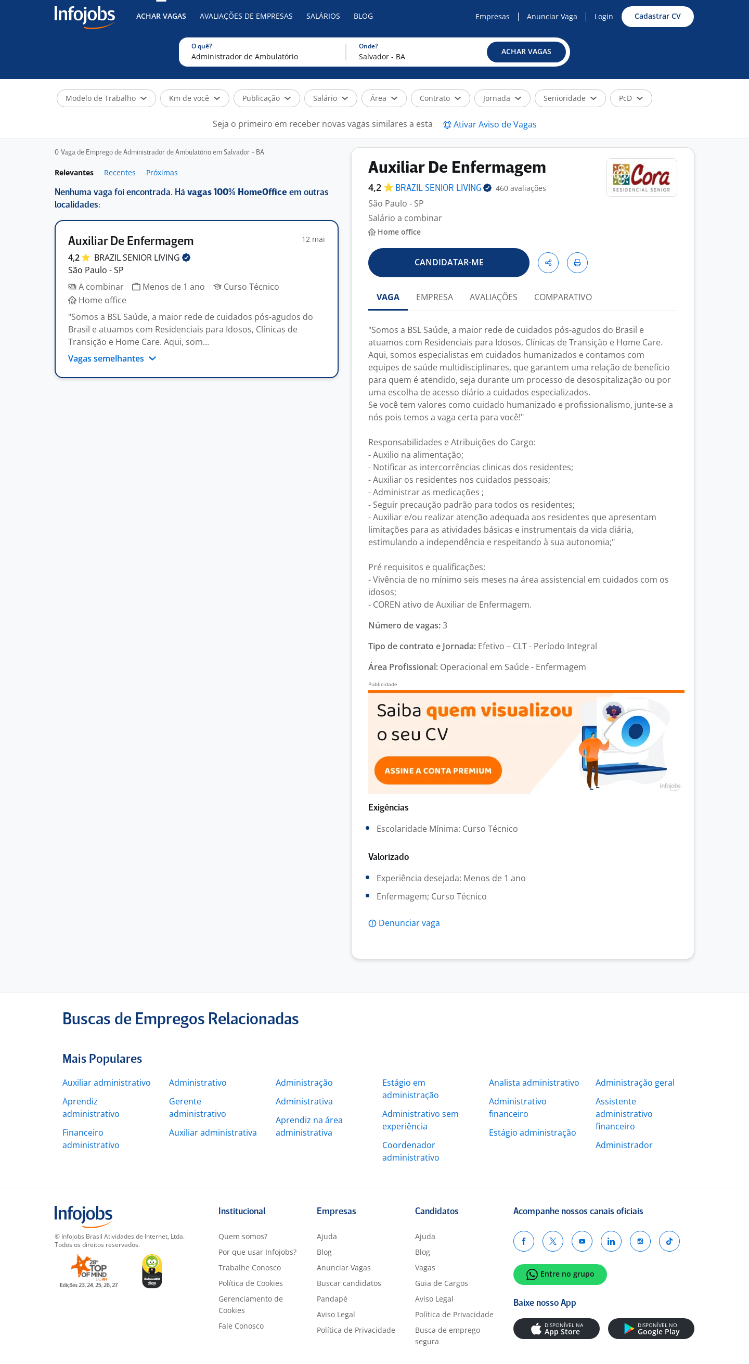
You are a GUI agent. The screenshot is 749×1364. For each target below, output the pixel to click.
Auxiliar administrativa (213, 1132)
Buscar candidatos (349, 1283)
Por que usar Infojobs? (257, 1252)
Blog (363, 16)
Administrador (624, 1145)
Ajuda (327, 1236)
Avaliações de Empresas (246, 16)
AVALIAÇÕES (494, 297)
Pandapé (332, 1299)
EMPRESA (434, 297)
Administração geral (635, 1082)
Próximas (162, 172)
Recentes (120, 172)
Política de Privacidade (356, 1330)
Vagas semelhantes (112, 358)
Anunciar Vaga (552, 16)
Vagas (425, 1267)
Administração (304, 1082)
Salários (323, 16)
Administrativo (198, 1082)
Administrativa (304, 1101)
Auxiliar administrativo (106, 1082)
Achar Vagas (161, 16)
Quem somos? (242, 1236)
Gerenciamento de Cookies (250, 1304)
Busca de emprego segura (447, 1335)
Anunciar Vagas (344, 1267)
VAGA (388, 297)
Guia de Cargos (441, 1283)
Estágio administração (532, 1132)
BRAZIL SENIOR (142, 257)
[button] (526, 52)
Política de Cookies (250, 1283)
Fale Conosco (241, 1326)
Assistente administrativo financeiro (624, 1114)
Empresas (492, 16)
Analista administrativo (534, 1082)
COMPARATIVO (563, 297)
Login (604, 16)
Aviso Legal (336, 1314)
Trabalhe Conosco (249, 1267)
